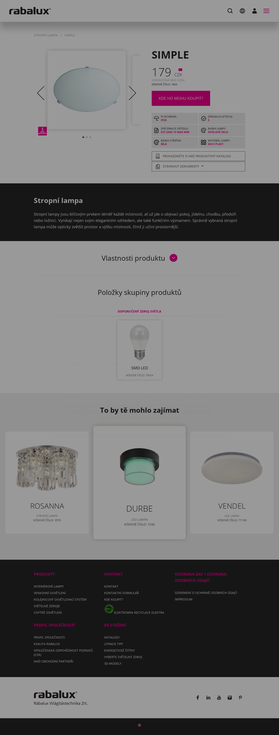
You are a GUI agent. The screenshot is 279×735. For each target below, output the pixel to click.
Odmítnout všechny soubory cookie (171, 383)
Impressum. (204, 371)
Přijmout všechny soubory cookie (139, 394)
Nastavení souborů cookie (98, 383)
